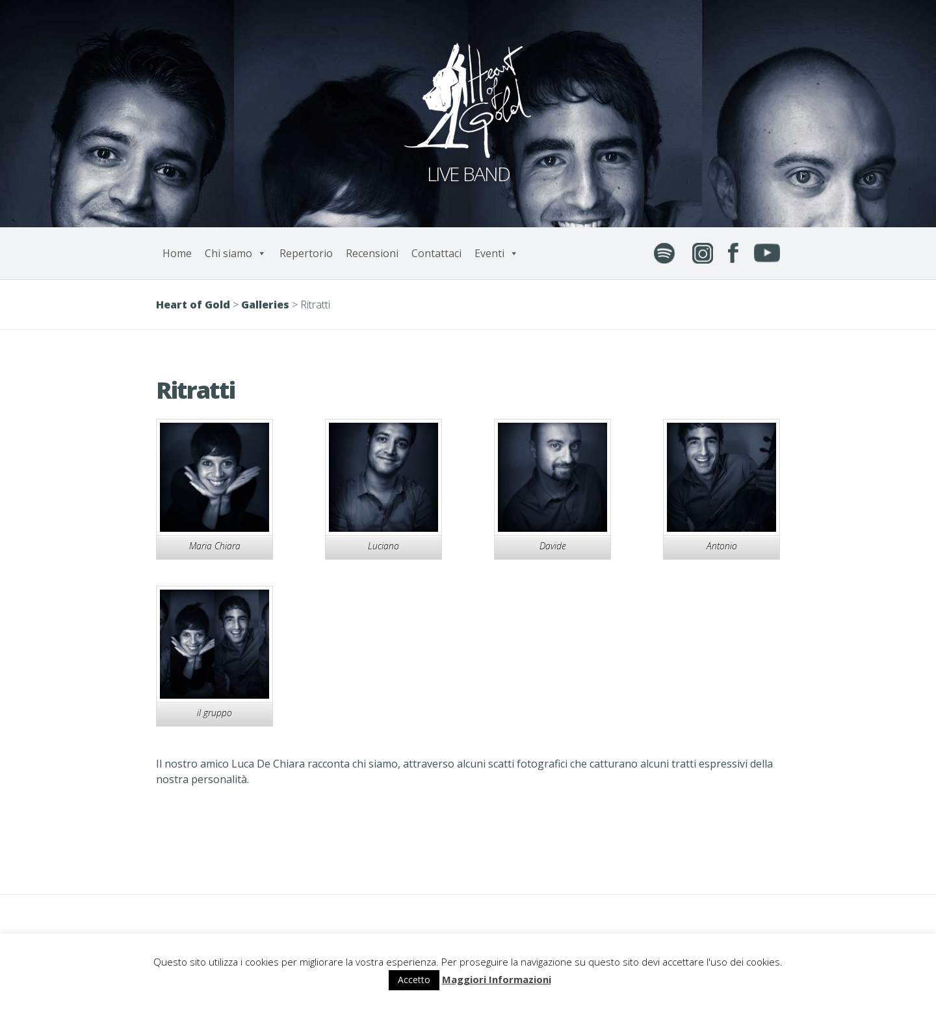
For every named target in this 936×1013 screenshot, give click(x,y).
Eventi (496, 253)
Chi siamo (235, 253)
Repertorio (306, 253)
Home (177, 253)
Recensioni (372, 253)
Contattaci (436, 253)
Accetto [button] (414, 979)
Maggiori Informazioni (496, 979)
